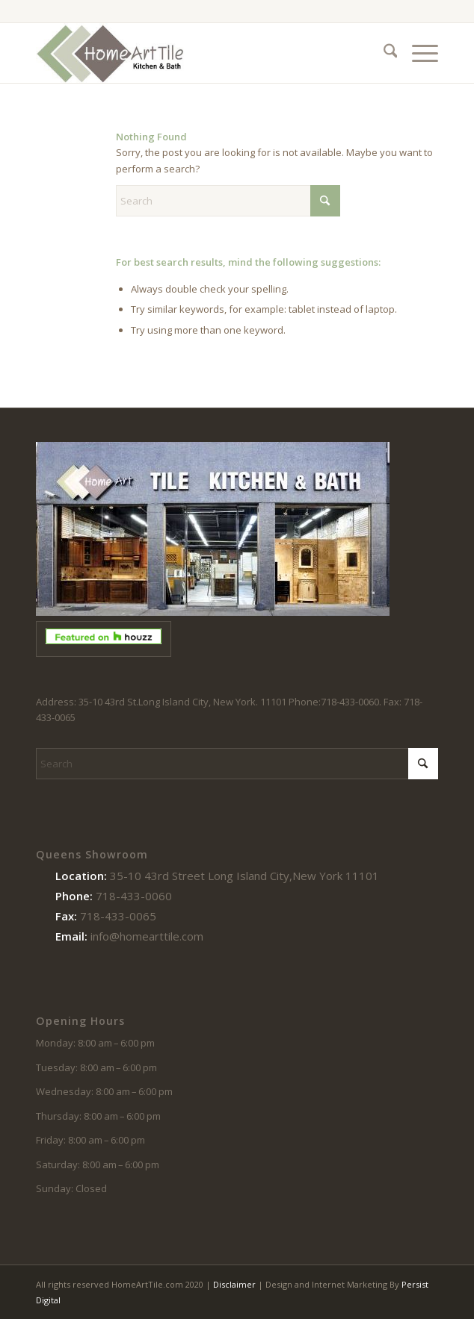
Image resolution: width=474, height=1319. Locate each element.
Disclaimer (234, 1284)
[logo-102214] (197, 53)
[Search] (383, 53)
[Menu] (417, 53)
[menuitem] (383, 53)
